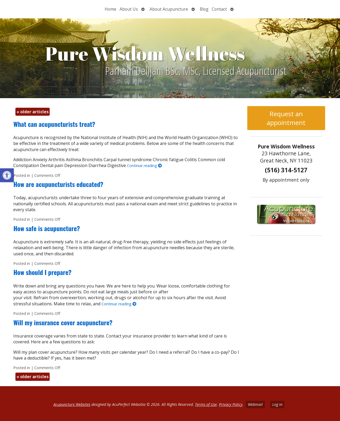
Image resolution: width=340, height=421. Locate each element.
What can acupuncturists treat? (54, 124)
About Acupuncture (169, 9)
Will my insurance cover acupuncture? (62, 322)
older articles (32, 112)
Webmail (255, 404)
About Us (129, 9)
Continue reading (144, 165)
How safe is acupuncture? (46, 228)
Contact (219, 9)
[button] (7, 175)
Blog (204, 9)
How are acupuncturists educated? (58, 184)
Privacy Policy (231, 404)
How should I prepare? (42, 272)
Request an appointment (286, 118)
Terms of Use (206, 404)
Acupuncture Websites (71, 404)
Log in (277, 404)
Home (110, 9)
